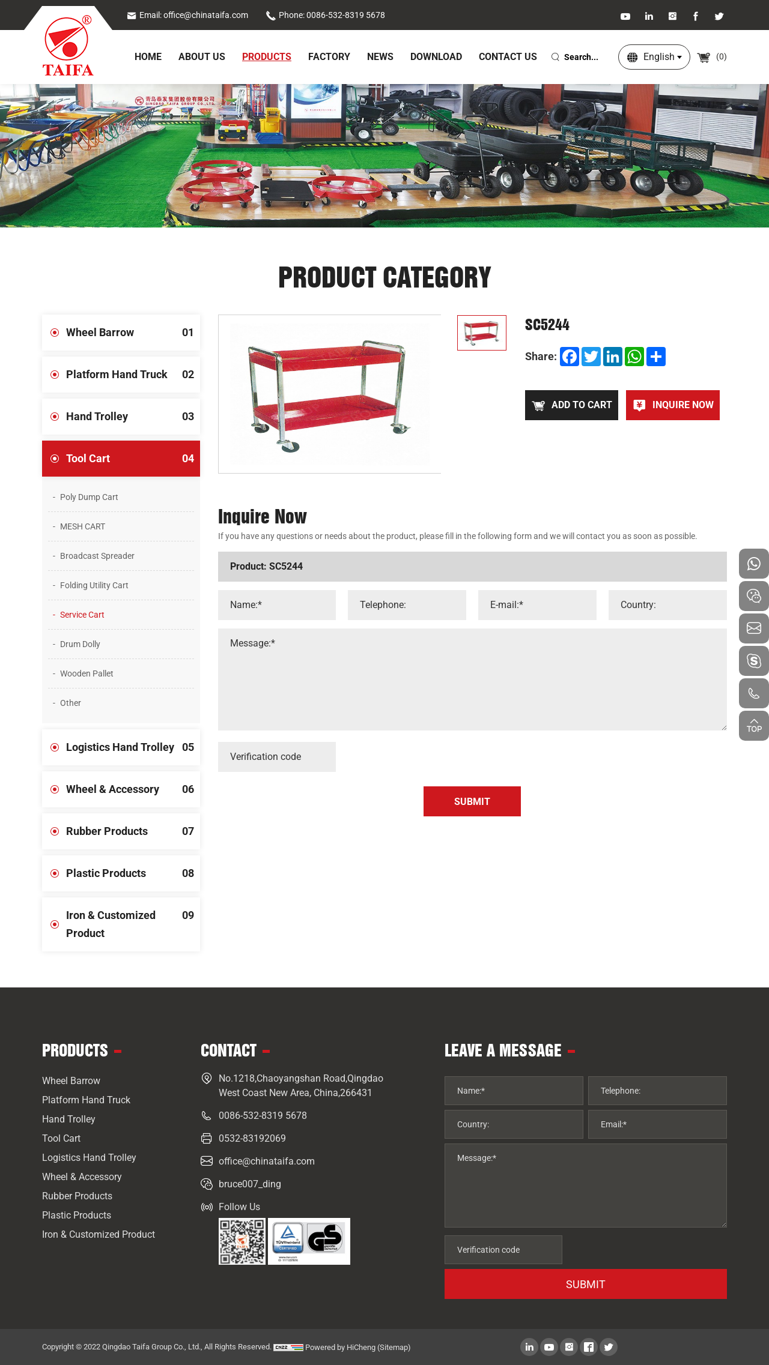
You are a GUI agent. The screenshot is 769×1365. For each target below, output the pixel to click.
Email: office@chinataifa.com (187, 15)
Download (436, 56)
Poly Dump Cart (89, 497)
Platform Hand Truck (133, 375)
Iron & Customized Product (133, 918)
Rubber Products (133, 831)
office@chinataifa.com (267, 1161)
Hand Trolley (133, 417)
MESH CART (82, 526)
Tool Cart (133, 459)
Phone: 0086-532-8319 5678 (325, 15)
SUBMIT (586, 1284)
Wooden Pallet (87, 673)
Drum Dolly (80, 644)
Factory (329, 56)
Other (70, 703)
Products (266, 56)
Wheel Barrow (133, 333)
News (380, 56)
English (659, 56)
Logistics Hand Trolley (133, 747)
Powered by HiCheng (340, 1347)
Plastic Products (133, 873)
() (711, 56)
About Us (201, 56)
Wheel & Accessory (133, 789)
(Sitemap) (394, 1347)
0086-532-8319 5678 (263, 1115)
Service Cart (82, 614)
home (148, 56)
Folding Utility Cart (94, 585)
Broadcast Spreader (97, 556)
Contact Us (508, 56)
